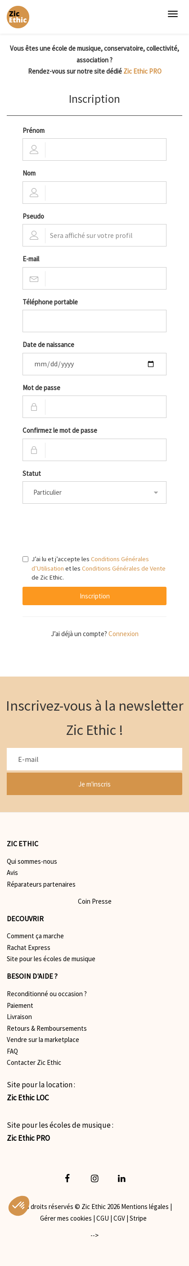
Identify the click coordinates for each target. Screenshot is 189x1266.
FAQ (12, 1051)
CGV (119, 1218)
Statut (31, 473)
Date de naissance (48, 344)
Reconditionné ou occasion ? (47, 993)
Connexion (123, 633)
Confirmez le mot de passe (59, 430)
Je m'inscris (94, 784)
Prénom (33, 130)
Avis (12, 872)
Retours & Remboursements (47, 1028)
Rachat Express (28, 947)
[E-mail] (94, 759)
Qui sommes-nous (32, 861)
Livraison (19, 1016)
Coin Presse (95, 901)
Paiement (20, 1005)
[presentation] (90, 527)
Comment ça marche (35, 936)
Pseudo (33, 216)
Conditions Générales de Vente (124, 568)
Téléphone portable (50, 302)
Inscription (95, 596)
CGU (102, 1218)
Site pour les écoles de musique (51, 958)
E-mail (30, 259)
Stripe (138, 1218)
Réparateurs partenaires (41, 884)
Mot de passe (41, 387)
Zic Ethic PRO (142, 71)
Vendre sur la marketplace (43, 1039)
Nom (29, 173)
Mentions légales (145, 1206)
